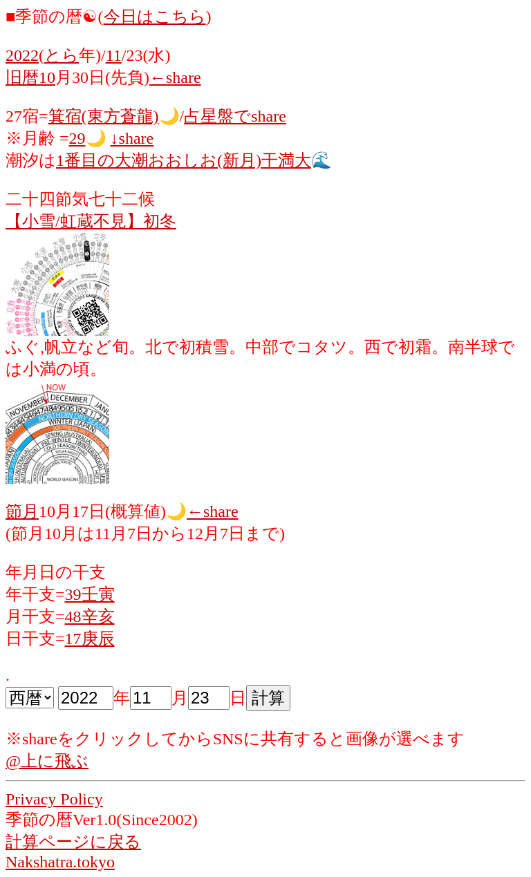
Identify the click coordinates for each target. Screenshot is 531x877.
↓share (132, 138)
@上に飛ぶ (47, 761)
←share (175, 77)
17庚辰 (90, 639)
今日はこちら (155, 17)
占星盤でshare (235, 116)
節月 (22, 511)
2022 (22, 55)
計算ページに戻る (73, 842)
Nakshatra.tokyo (60, 862)
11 (114, 55)
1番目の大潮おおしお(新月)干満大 (183, 160)
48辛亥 (90, 616)
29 (77, 138)
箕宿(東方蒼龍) (103, 116)
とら (61, 55)
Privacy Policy (54, 799)
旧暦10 (30, 77)
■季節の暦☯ (52, 17)
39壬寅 (90, 594)
